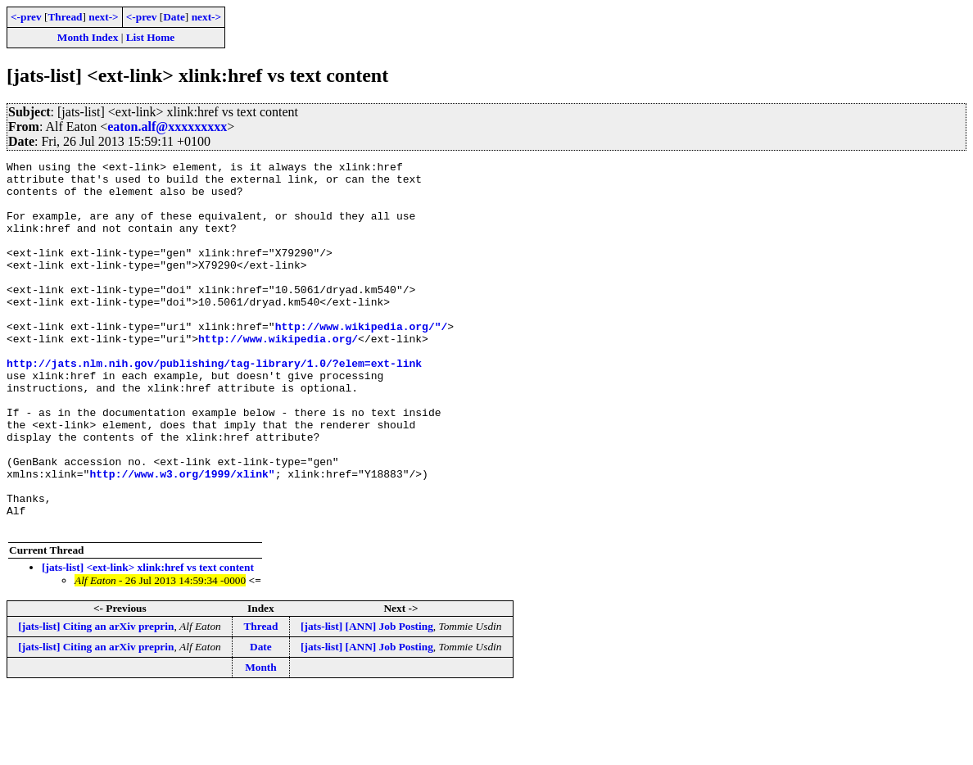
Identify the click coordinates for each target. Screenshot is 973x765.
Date (174, 17)
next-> (103, 17)
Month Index (87, 37)
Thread (65, 17)
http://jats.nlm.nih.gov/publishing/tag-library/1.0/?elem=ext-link (214, 404)
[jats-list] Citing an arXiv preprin (96, 700)
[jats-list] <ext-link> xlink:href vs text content (148, 641)
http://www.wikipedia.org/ (278, 375)
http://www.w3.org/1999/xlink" (181, 537)
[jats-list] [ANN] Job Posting (367, 700)
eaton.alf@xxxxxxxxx (167, 127)
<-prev (26, 17)
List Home (150, 37)
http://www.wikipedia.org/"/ (361, 360)
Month (261, 741)
